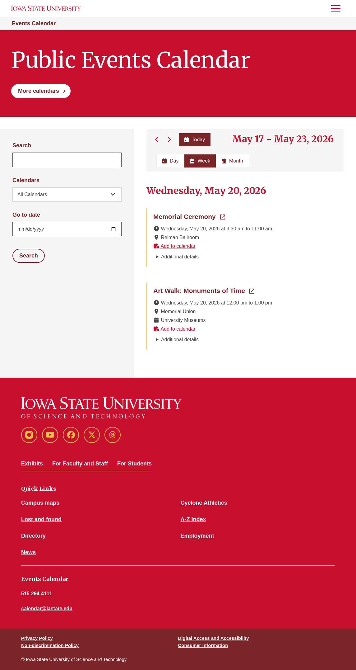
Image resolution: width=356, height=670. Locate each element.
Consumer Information (203, 645)
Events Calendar (34, 23)
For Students (134, 463)
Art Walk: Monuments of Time (203, 290)
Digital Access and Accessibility (213, 638)
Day (170, 160)
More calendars (38, 91)
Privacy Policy (37, 638)
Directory (33, 536)
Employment (197, 536)
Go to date (26, 215)
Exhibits (32, 463)
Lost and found (41, 519)
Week (200, 160)
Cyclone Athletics (204, 503)
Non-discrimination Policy (50, 645)
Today (194, 139)
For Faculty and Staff (80, 463)
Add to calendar (174, 246)
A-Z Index (193, 519)
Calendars (25, 180)
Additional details (180, 256)
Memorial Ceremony (189, 216)
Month (232, 160)
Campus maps (40, 503)
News (28, 552)
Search (21, 145)
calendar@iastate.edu (46, 608)
